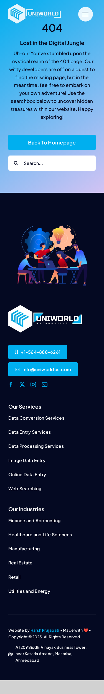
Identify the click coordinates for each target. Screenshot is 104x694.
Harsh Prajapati (45, 630)
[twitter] (22, 384)
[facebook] (11, 384)
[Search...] (52, 163)
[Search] (16, 163)
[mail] (44, 384)
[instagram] (33, 384)
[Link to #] (85, 14)
